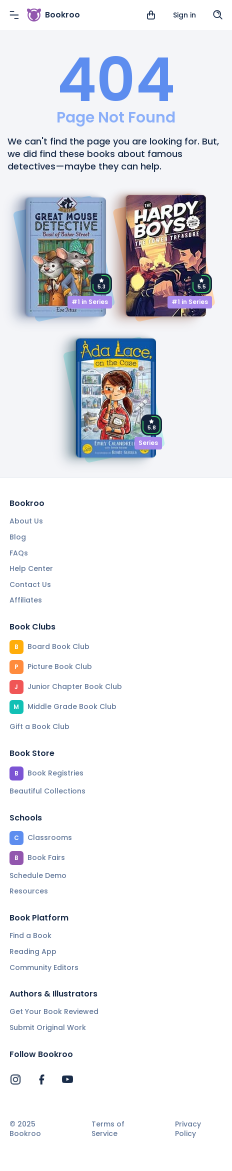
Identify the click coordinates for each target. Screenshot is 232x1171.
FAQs (19, 553)
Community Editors (44, 967)
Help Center (31, 569)
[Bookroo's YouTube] (68, 1080)
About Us (26, 521)
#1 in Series (90, 302)
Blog (18, 537)
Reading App (33, 951)
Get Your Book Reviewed (54, 1011)
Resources (29, 891)
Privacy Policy (188, 1129)
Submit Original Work (48, 1027)
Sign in (184, 15)
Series (148, 442)
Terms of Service (108, 1129)
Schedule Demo (38, 875)
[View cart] (151, 15)
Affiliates (26, 600)
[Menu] (14, 15)
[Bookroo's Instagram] (16, 1080)
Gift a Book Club (40, 727)
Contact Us (30, 585)
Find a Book (31, 935)
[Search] (218, 15)
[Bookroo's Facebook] (42, 1080)
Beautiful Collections (48, 791)
